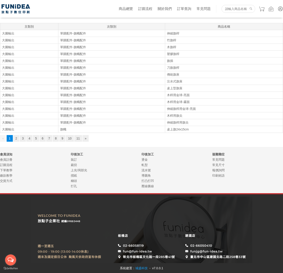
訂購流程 (145, 9)
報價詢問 (218, 170)
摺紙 (74, 175)
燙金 (145, 159)
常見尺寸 (218, 165)
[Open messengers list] (10, 259)
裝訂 (74, 159)
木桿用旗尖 (174, 115)
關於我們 (165, 9)
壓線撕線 (148, 186)
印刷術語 (218, 175)
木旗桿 (171, 47)
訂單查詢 (184, 9)
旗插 (170, 61)
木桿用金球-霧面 (178, 102)
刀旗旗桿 (173, 67)
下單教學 (6, 170)
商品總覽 (126, 9)
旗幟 (63, 129)
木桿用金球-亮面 (178, 95)
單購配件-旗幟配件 (73, 33)
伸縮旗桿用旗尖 (178, 122)
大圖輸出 (8, 33)
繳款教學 (6, 175)
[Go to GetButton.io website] (11, 268)
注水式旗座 (174, 81)
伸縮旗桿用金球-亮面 (181, 109)
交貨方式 (6, 181)
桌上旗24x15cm (178, 129)
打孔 (74, 186)
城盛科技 (141, 268)
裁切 (74, 165)
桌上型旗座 (174, 88)
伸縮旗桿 (173, 33)
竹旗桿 (171, 40)
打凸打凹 (148, 181)
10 (70, 138)
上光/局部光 (79, 170)
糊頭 (74, 181)
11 (78, 138)
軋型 (145, 165)
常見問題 (204, 9)
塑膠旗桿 (173, 54)
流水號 (146, 170)
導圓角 (146, 175)
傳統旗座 (173, 74)
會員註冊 (6, 159)
